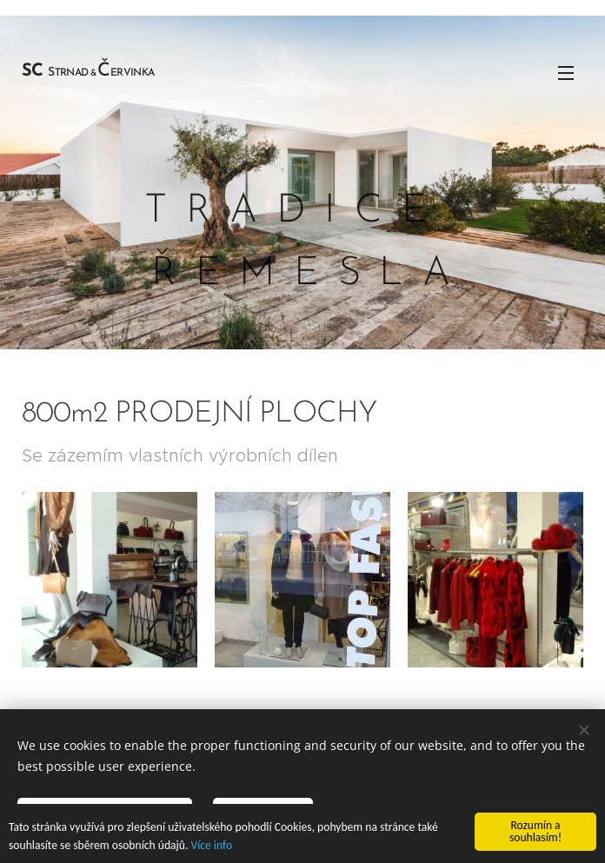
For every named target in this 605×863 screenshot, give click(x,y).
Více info (211, 845)
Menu (566, 73)
